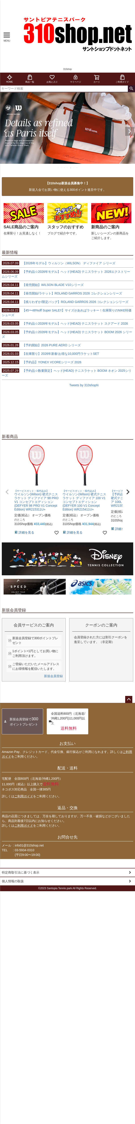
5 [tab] (71, 168)
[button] (7, 492)
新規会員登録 (53, 676)
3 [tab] (64, 168)
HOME (9, 78)
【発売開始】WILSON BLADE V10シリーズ (43, 285)
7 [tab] (77, 168)
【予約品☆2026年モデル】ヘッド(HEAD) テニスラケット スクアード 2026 (65, 323)
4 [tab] (68, 168)
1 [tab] (58, 168)
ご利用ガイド (122, 78)
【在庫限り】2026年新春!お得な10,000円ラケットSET (50, 353)
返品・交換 (67, 808)
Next (129, 131)
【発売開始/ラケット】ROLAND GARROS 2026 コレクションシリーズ (62, 293)
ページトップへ (128, 699)
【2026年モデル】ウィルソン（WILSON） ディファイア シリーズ (58, 263)
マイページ (75, 78)
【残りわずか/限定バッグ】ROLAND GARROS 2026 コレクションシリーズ (65, 302)
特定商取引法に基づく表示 (20, 872)
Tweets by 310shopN (84, 385)
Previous (5, 131)
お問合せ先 (67, 837)
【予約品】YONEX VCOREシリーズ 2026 (41, 362)
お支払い (67, 743)
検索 (131, 89)
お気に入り (52, 78)
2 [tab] (61, 168)
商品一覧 (29, 78)
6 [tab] (74, 168)
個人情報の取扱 (13, 881)
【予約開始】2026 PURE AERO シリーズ (41, 345)
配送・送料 (67, 768)
